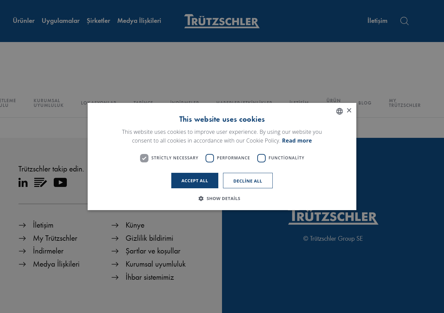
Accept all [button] (194, 181)
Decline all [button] (247, 181)
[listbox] (339, 111)
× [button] (348, 110)
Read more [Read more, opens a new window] (297, 140)
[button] (222, 198)
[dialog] (222, 156)
